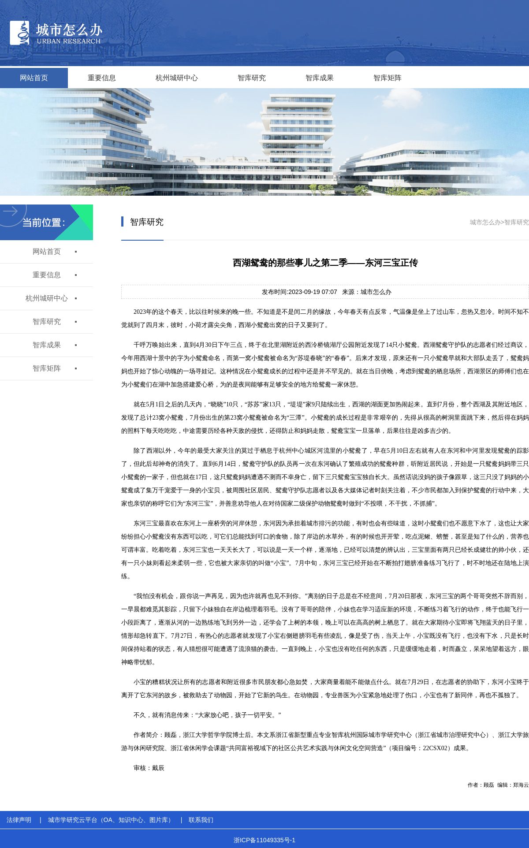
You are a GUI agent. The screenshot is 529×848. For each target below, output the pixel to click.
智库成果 (319, 78)
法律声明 (19, 819)
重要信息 (102, 78)
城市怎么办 (485, 222)
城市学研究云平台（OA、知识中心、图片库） (111, 819)
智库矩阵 (387, 78)
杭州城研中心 (177, 78)
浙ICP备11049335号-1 (264, 840)
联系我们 (201, 819)
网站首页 (34, 78)
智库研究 (252, 78)
